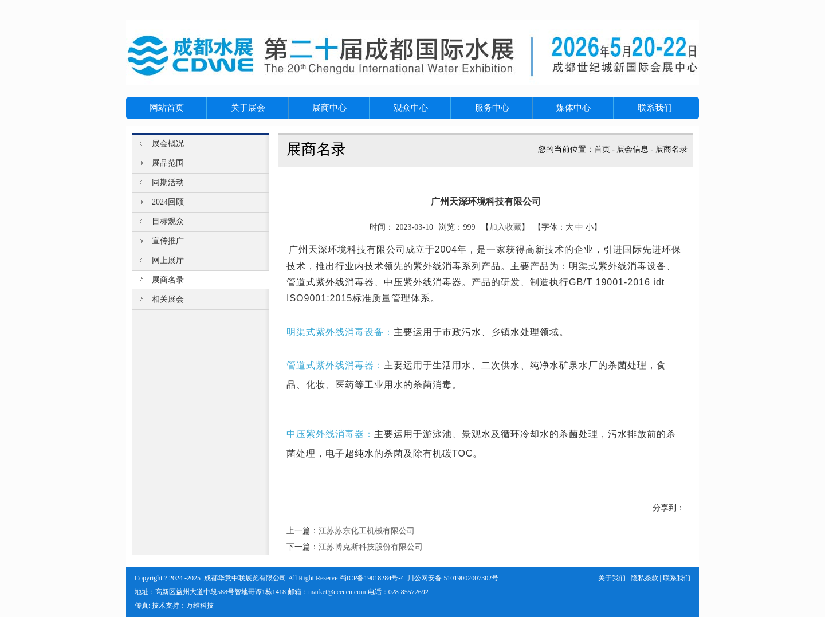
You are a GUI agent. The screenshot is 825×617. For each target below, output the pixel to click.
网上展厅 (168, 260)
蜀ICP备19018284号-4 (372, 578)
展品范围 (168, 163)
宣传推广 (168, 241)
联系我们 (676, 578)
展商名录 (671, 149)
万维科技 (200, 606)
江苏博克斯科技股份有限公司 (371, 547)
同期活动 (168, 182)
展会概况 (168, 143)
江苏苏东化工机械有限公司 (367, 530)
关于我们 (612, 578)
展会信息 (632, 149)
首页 (602, 149)
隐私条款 (644, 578)
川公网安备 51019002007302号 (452, 578)
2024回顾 (168, 202)
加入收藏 (505, 227)
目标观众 (168, 221)
